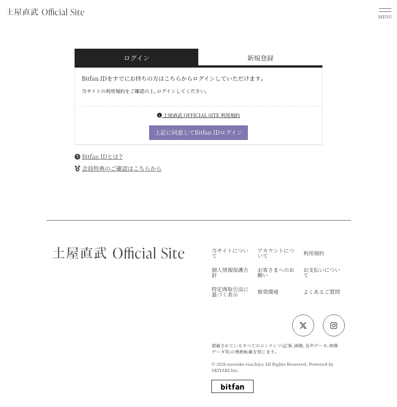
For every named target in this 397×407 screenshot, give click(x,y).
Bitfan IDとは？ (102, 156)
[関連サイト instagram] (334, 325)
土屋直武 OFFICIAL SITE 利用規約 (198, 114)
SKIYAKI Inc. (225, 370)
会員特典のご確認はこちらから (122, 168)
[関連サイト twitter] (303, 325)
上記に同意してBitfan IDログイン (199, 132)
